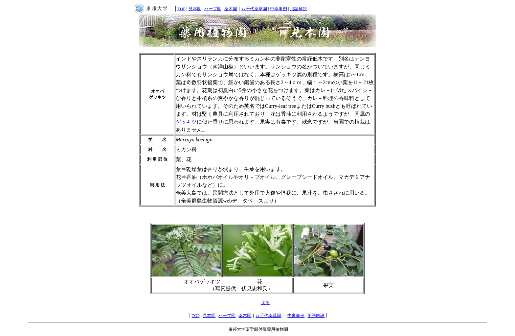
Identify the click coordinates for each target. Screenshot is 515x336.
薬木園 (230, 8)
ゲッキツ (186, 122)
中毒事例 (278, 8)
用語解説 (298, 8)
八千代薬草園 (254, 8)
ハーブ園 (212, 8)
